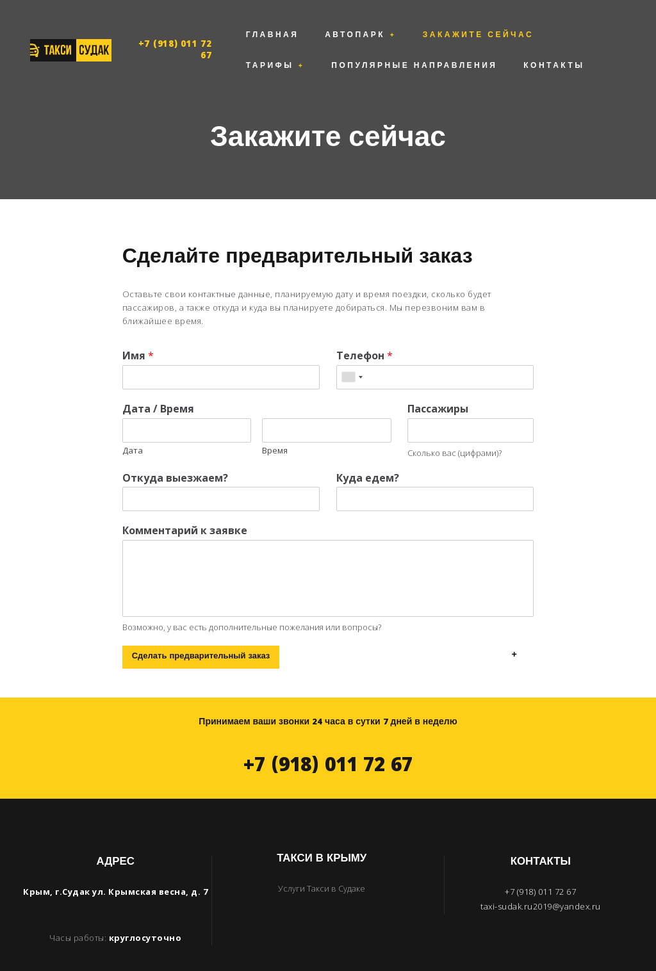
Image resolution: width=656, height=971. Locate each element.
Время (275, 419)
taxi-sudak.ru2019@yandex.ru (540, 875)
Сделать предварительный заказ (201, 626)
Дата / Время (158, 378)
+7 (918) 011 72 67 (175, 35)
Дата (132, 419)
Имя (138, 325)
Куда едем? (367, 447)
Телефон (364, 325)
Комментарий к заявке (184, 500)
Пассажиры (437, 378)
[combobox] (351, 346)
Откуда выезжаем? (175, 447)
